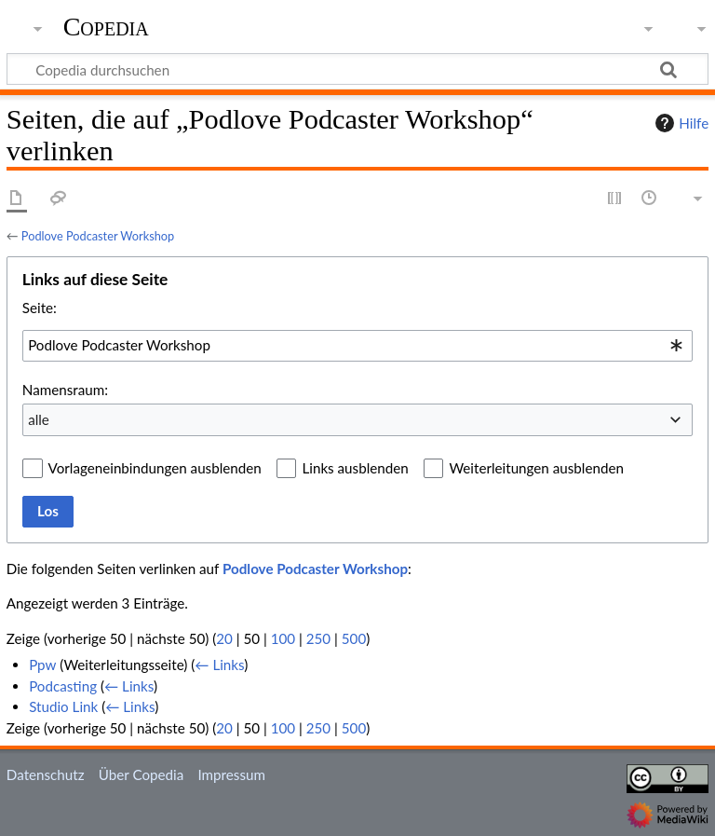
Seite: (39, 307)
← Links (219, 664)
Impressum (231, 774)
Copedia (106, 27)
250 (318, 638)
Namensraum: (65, 389)
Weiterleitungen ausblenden (536, 467)
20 (224, 638)
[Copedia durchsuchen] (357, 69)
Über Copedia (141, 774)
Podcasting (63, 686)
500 (354, 638)
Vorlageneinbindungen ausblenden (155, 467)
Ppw (42, 664)
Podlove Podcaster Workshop (97, 235)
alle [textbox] (38, 419)
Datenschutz (46, 774)
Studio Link (63, 706)
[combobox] (357, 346)
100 (283, 638)
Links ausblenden (355, 467)
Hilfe (679, 123)
